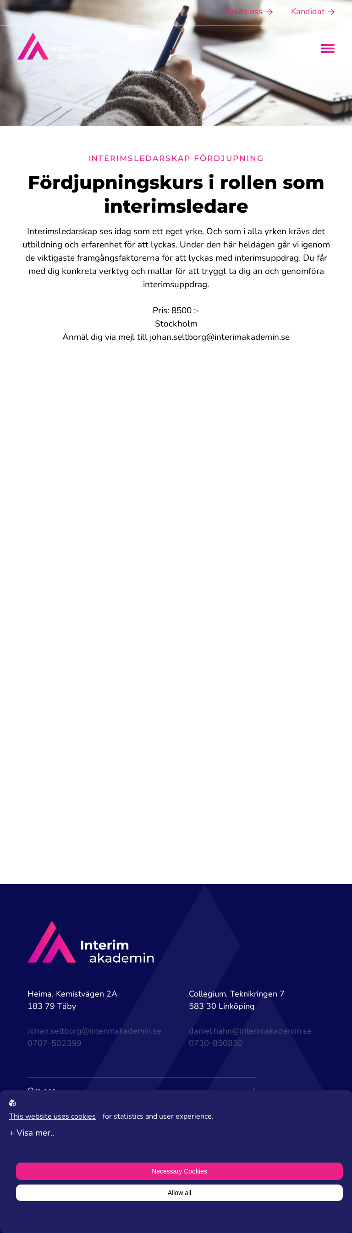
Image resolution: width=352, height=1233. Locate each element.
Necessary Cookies (179, 1171)
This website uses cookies (52, 1116)
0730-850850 (216, 1043)
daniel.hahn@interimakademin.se (250, 1030)
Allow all (179, 1192)
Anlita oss (249, 11)
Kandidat (313, 11)
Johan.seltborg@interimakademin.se (94, 1030)
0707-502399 (55, 1043)
